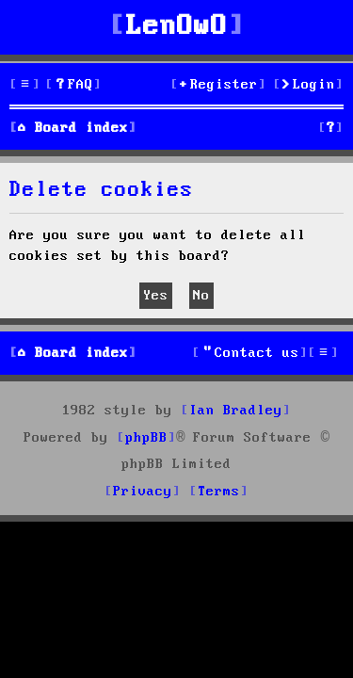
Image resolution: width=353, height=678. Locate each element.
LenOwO (177, 26)
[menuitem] (73, 85)
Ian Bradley (235, 410)
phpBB (146, 437)
